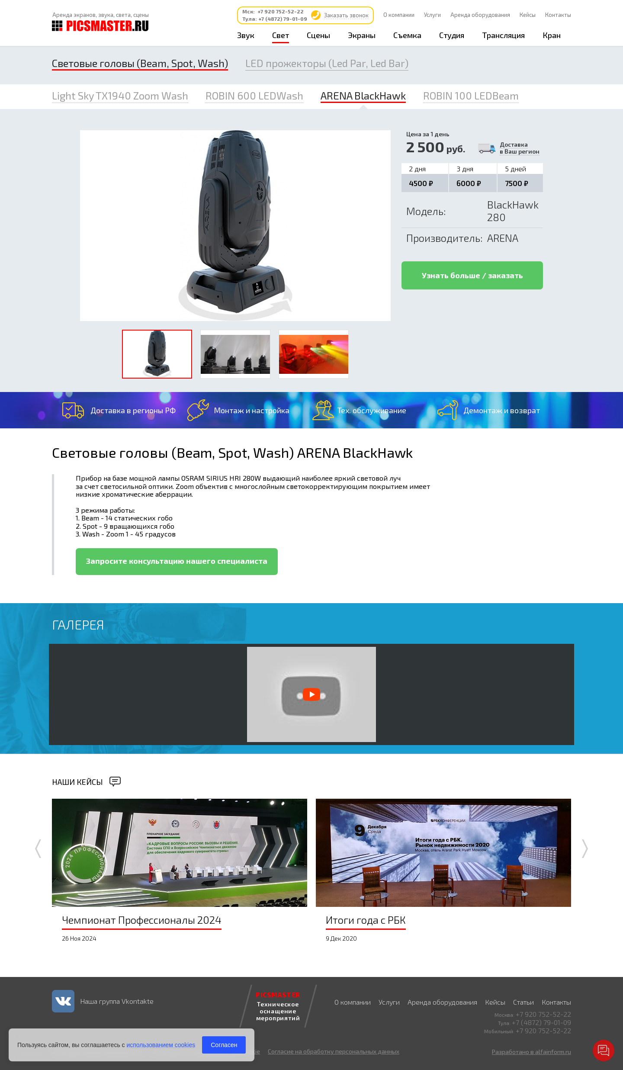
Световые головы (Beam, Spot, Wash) (140, 63)
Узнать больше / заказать (472, 275)
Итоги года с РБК (366, 919)
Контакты (558, 14)
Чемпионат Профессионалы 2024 (142, 919)
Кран (552, 35)
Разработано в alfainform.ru (531, 1051)
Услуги (432, 14)
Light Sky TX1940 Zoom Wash (120, 95)
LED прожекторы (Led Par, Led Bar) (326, 63)
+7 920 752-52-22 (280, 11)
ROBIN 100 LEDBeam (471, 95)
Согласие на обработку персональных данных (333, 1051)
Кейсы (528, 14)
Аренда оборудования (480, 14)
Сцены (318, 35)
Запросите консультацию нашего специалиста (176, 561)
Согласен (224, 1044)
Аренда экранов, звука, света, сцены (100, 14)
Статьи (523, 1002)
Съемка (407, 35)
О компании (398, 14)
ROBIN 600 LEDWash (254, 95)
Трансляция (503, 35)
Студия (451, 35)
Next (585, 848)
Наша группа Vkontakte (117, 1001)
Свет (280, 35)
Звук (245, 35)
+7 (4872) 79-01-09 (282, 19)
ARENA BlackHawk (363, 95)
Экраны (362, 35)
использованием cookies (160, 1044)
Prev (38, 848)
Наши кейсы (77, 782)
